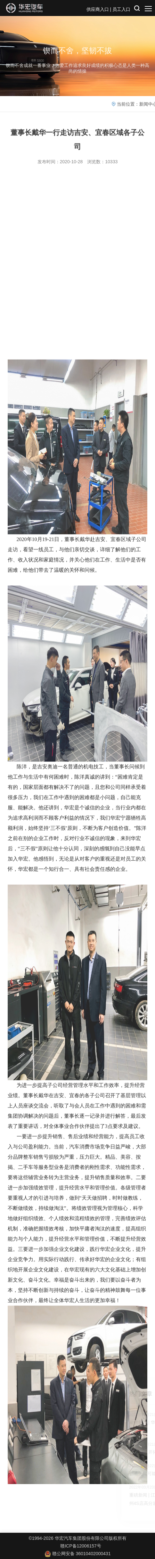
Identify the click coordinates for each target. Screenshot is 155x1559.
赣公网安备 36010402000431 (78, 1553)
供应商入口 (97, 9)
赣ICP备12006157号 (80, 1545)
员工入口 (121, 9)
